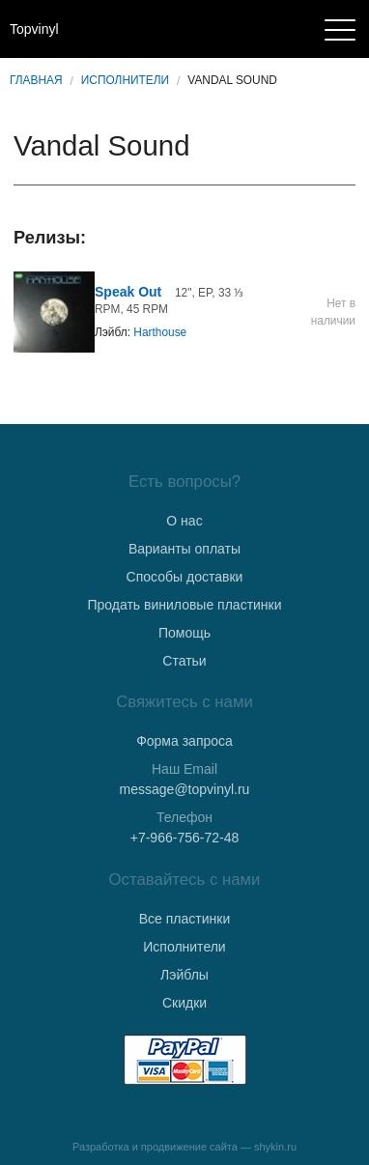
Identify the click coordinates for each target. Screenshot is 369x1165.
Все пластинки (184, 918)
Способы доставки (185, 576)
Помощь (184, 632)
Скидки (184, 1002)
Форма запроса (184, 741)
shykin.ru (275, 1146)
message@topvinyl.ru (185, 789)
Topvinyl (34, 29)
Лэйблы (184, 974)
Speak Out (128, 291)
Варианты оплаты (184, 548)
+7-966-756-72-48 (184, 837)
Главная (36, 80)
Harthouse (159, 332)
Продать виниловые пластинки (184, 604)
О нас (184, 520)
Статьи (184, 660)
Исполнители (125, 80)
